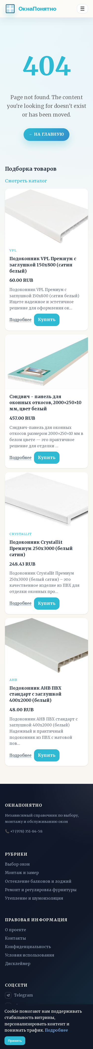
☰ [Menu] (82, 8)
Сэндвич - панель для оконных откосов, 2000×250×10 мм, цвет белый (45, 403)
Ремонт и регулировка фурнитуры (41, 889)
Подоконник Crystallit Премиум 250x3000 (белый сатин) (41, 548)
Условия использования (29, 955)
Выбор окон (17, 864)
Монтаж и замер (22, 872)
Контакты (15, 938)
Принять (15, 1041)
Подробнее (20, 319)
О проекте (15, 929)
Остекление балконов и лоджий (38, 881)
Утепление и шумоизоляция (34, 898)
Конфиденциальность (28, 946)
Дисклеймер (17, 963)
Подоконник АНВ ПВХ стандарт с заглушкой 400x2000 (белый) (35, 694)
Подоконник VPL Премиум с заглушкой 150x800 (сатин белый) (42, 265)
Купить (47, 319)
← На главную (46, 134)
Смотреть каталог (26, 181)
